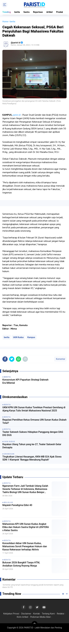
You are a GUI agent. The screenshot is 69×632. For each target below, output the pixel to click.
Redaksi (60, 613)
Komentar (60, 359)
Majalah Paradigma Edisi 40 (17, 505)
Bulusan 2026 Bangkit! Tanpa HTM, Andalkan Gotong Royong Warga (21, 564)
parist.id (17, 114)
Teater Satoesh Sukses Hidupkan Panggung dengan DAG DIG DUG (32, 434)
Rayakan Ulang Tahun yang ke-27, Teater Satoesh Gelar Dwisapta (31, 446)
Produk (59, 12)
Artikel (49, 12)
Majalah (8, 502)
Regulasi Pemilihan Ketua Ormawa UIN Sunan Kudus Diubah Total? (34, 421)
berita (17, 12)
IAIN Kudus (18, 337)
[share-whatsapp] (18, 359)
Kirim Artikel (22, 617)
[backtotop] (35, 624)
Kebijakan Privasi (11, 613)
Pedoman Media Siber (40, 617)
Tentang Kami (48, 613)
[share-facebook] (5, 359)
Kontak (36, 613)
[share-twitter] (11, 359)
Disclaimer (26, 613)
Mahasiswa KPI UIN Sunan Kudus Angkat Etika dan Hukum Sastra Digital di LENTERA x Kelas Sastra (25, 527)
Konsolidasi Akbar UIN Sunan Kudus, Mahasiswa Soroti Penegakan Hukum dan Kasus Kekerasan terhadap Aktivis (24, 546)
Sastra (26, 12)
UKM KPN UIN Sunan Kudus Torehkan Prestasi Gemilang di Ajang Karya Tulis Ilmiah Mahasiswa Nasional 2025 (33, 409)
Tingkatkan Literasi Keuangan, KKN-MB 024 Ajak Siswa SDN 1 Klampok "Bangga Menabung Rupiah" (31, 458)
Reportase (38, 12)
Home (5, 21)
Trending (6, 12)
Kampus (31, 337)
